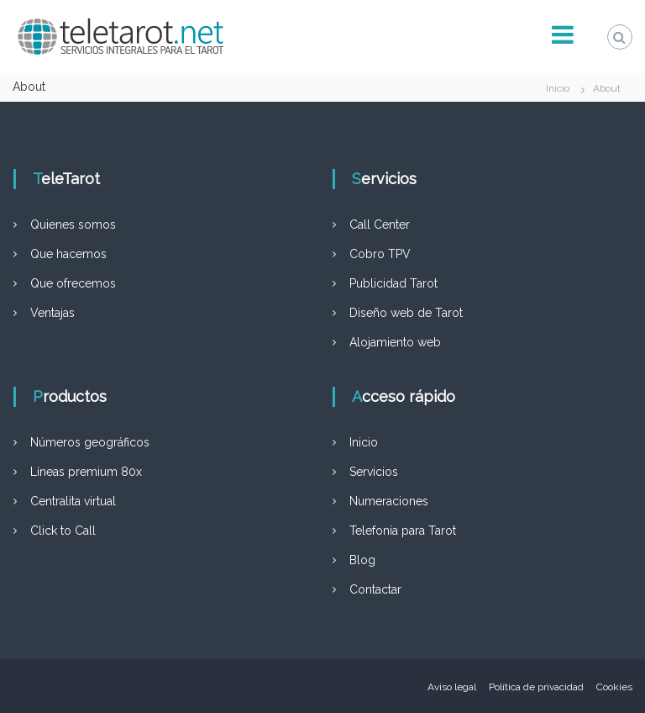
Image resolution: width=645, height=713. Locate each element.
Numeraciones (388, 501)
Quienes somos (73, 224)
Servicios (373, 471)
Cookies (614, 687)
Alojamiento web (395, 342)
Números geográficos (89, 442)
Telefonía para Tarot (402, 530)
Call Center (379, 224)
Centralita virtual (73, 501)
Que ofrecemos (73, 283)
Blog (362, 560)
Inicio (363, 442)
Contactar (375, 589)
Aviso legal (451, 687)
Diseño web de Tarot (406, 313)
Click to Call (63, 530)
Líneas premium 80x (86, 471)
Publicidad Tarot (393, 283)
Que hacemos (68, 254)
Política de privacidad (536, 687)
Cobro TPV (380, 254)
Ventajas (52, 313)
